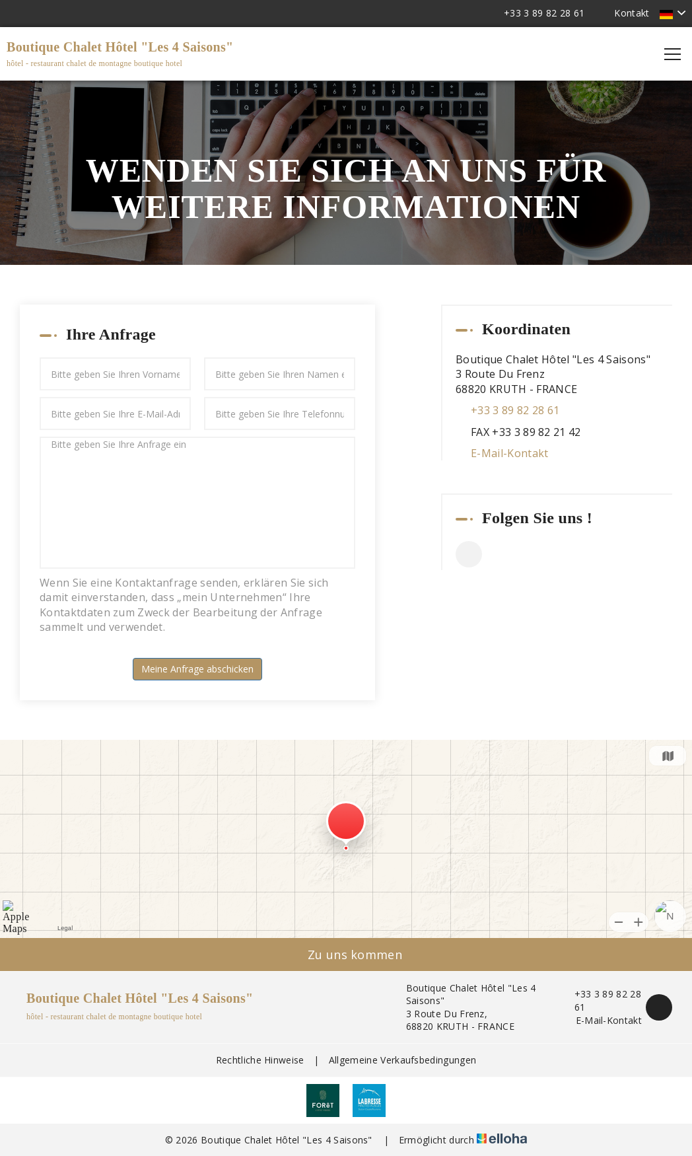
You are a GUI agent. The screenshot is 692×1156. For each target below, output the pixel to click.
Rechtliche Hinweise (260, 1060)
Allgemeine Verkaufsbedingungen (403, 1060)
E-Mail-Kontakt (509, 453)
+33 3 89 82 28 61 (601, 1000)
